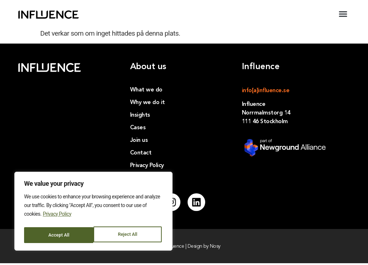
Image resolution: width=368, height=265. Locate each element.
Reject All (57, 235)
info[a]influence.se (266, 91)
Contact (141, 153)
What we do (146, 90)
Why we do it (147, 102)
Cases (138, 128)
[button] (343, 14)
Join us (139, 140)
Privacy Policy (57, 217)
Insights (140, 115)
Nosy (215, 248)
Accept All (128, 235)
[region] (93, 213)
